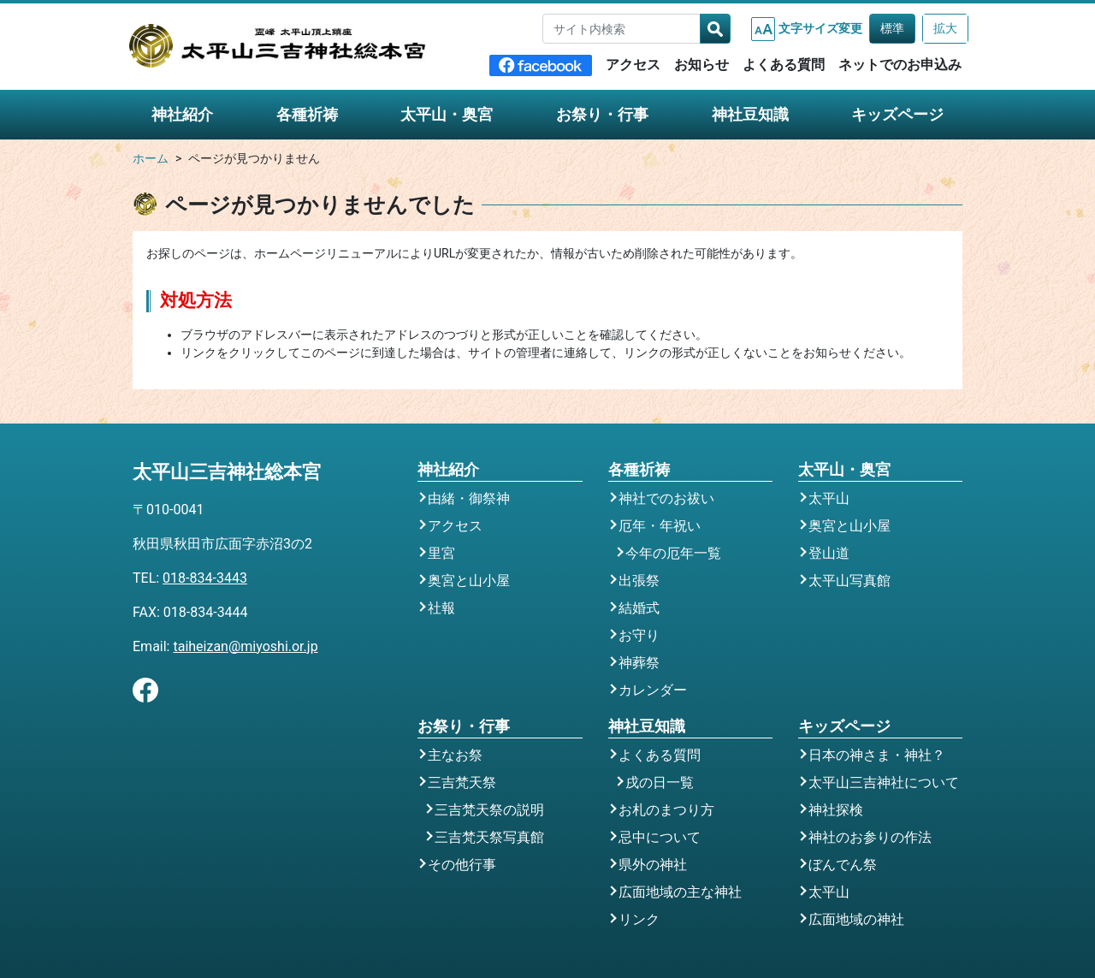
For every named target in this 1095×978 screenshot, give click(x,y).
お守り (639, 635)
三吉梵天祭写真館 (489, 837)
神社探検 (835, 810)
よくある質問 (784, 64)
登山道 (828, 553)
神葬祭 (639, 663)
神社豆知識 (750, 114)
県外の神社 (653, 864)
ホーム (151, 159)
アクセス (633, 64)
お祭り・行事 (602, 114)
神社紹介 (182, 114)
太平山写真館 (849, 580)
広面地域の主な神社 (680, 892)
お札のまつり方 (666, 810)
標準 (892, 28)
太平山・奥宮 (446, 114)
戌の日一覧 (659, 782)
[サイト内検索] (621, 29)
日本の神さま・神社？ (876, 755)
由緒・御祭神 (469, 498)
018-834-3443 (205, 578)
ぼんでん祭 (842, 864)
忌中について (660, 837)
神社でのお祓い (666, 498)
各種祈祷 (307, 114)
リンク (639, 919)
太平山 (828, 498)
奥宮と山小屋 (469, 580)
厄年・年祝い (660, 526)
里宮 (441, 553)
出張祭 (639, 580)
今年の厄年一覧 (673, 553)
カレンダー (653, 690)
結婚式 (639, 608)
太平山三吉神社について (883, 782)
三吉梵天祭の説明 (489, 810)
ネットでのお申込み (900, 64)
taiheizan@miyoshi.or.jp (245, 646)
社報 (441, 608)
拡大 (945, 28)
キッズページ (897, 114)
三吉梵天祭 (462, 782)
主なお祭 (455, 755)
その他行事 (462, 864)
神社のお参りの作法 (870, 837)
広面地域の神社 (856, 919)
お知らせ (701, 64)
